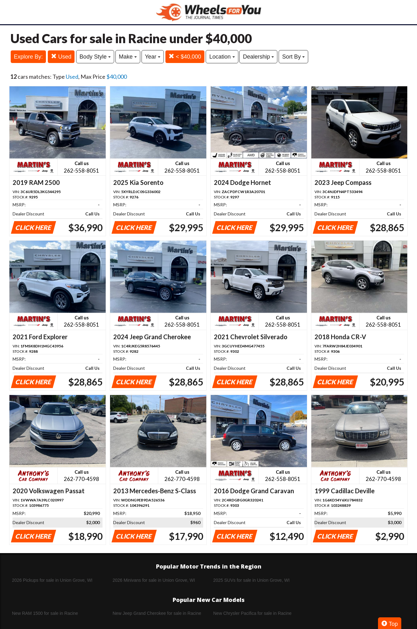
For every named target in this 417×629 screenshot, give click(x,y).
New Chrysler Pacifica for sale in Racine (252, 613)
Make (128, 57)
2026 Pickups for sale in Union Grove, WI (52, 580)
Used (61, 56)
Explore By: (28, 57)
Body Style (95, 57)
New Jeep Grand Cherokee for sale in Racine (157, 613)
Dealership (258, 57)
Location (222, 57)
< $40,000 (185, 56)
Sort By (293, 57)
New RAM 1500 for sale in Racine (45, 613)
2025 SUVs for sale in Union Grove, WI (251, 580)
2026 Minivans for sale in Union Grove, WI (154, 580)
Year (152, 57)
